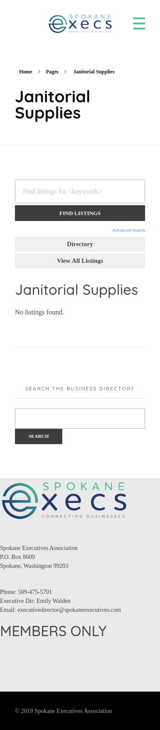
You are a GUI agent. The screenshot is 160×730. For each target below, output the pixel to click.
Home (25, 72)
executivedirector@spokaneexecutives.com (69, 610)
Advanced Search (128, 230)
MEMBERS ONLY (53, 631)
